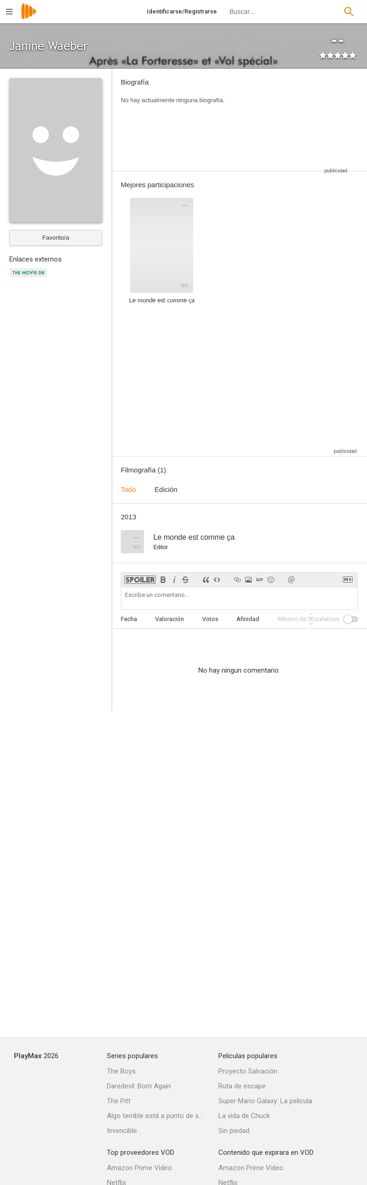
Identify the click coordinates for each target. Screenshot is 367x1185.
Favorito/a (55, 237)
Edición (166, 489)
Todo (128, 489)
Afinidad (247, 618)
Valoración (169, 618)
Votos (210, 618)
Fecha (129, 618)
